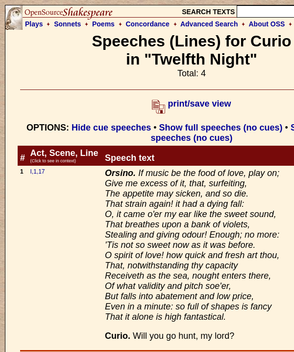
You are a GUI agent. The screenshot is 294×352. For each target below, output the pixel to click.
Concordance (147, 24)
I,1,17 (37, 171)
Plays (34, 24)
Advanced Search (209, 24)
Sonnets (67, 24)
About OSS (267, 24)
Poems (103, 24)
